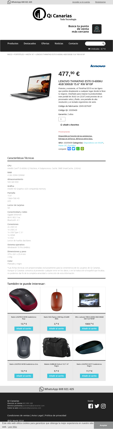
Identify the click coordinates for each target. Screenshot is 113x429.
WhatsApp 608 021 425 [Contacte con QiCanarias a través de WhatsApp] (21, 2)
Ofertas (45, 43)
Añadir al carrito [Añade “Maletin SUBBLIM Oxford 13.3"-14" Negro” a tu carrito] (56, 376)
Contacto (73, 43)
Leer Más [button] (12, 427)
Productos (13, 43)
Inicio (9, 54)
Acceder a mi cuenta (81, 2)
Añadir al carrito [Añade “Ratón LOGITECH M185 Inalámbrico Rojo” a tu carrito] (23, 329)
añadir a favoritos (69, 125)
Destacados (30, 43)
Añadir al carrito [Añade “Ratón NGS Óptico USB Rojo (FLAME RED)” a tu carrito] (56, 329)
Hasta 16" (30, 54)
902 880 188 (28, 403)
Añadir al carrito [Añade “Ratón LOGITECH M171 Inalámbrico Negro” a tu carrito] (89, 376)
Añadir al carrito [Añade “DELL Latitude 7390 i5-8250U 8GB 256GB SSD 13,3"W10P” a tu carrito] (89, 329)
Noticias (59, 43)
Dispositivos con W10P (93, 143)
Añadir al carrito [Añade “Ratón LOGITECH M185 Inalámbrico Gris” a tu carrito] (23, 376)
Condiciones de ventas (18, 415)
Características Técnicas (20, 158)
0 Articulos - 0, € (96, 49)
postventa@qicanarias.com (33, 406)
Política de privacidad (55, 415)
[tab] (23, 158)
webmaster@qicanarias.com (29, 408)
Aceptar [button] (103, 425)
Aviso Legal (37, 415)
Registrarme (100, 2)
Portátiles (19, 54)
